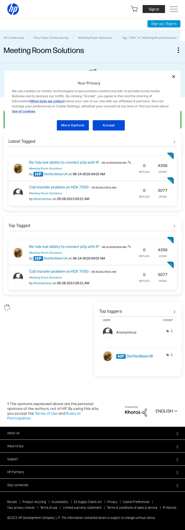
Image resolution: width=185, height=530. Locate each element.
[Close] (173, 76)
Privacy (112, 502)
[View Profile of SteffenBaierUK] (55, 174)
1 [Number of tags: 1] (172, 331)
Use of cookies (23, 111)
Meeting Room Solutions (95, 37)
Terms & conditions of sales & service (132, 507)
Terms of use (48, 507)
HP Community (14, 37)
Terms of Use (46, 413)
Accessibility (60, 502)
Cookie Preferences (136, 502)
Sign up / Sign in (164, 24)
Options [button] (181, 50)
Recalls (12, 502)
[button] (92, 433)
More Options (73, 125)
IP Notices (169, 507)
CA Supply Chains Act (88, 502)
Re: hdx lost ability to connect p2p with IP (78, 162)
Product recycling (34, 502)
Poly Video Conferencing (51, 37)
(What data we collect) (47, 101)
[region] (92, 104)
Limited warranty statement (82, 507)
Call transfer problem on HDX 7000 (73, 187)
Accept (109, 125)
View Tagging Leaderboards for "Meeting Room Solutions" (138, 309)
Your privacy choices (21, 507)
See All (92, 139)
